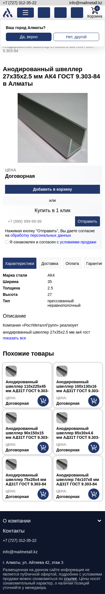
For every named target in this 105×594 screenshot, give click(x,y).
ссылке (70, 578)
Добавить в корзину (52, 189)
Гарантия (94, 263)
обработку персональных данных (40, 235)
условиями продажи (78, 242)
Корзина (94, 12)
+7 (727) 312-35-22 (19, 3)
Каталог (30, 12)
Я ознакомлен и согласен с (50, 242)
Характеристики (19, 263)
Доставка (49, 263)
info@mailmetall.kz (85, 3)
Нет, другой (76, 37)
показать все (14, 338)
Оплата (72, 263)
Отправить (87, 221)
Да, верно (29, 37)
